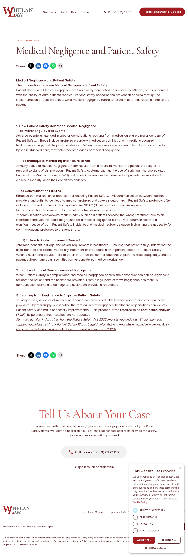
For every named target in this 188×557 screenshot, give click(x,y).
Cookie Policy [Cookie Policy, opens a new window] (140, 502)
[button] (157, 548)
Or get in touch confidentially (94, 466)
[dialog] (156, 508)
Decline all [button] (169, 540)
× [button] (180, 468)
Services (49, 11)
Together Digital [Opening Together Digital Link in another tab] (45, 526)
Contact (86, 11)
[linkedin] (38, 66)
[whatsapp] (53, 66)
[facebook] (46, 66)
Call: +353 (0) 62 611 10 (119, 12)
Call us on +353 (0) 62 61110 (94, 451)
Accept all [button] (144, 540)
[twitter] (31, 66)
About (63, 11)
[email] (60, 66)
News (74, 11)
